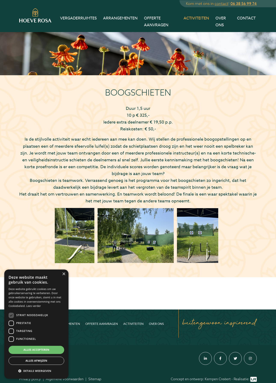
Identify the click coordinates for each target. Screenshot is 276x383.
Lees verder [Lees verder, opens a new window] (33, 306)
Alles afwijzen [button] (36, 360)
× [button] (63, 274)
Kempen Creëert (218, 379)
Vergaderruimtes (78, 18)
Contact (246, 18)
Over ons (220, 21)
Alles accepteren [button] (36, 350)
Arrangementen (120, 18)
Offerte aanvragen (156, 21)
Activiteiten (196, 18)
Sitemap (94, 379)
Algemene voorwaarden (64, 379)
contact (221, 3)
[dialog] (36, 324)
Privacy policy (30, 379)
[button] (36, 371)
